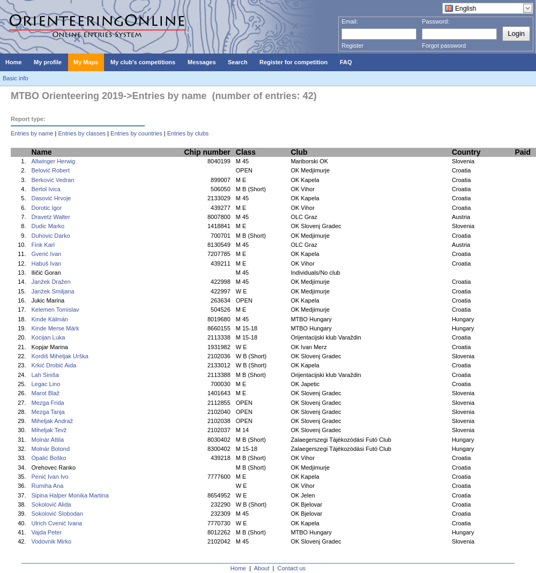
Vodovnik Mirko (51, 541)
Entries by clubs (188, 133)
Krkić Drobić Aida (53, 365)
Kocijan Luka (48, 337)
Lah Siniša (44, 375)
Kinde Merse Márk (55, 328)
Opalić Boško (48, 458)
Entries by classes (82, 133)
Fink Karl (42, 245)
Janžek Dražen (50, 281)
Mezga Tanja (47, 412)
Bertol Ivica (45, 189)
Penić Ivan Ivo (49, 476)
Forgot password (444, 45)
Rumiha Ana (47, 485)
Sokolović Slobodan (57, 513)
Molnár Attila (47, 439)
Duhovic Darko (50, 235)
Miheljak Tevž (48, 430)
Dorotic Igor (46, 208)
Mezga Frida (47, 402)
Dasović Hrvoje (51, 198)
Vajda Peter (46, 532)
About (262, 568)
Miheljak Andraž (52, 421)
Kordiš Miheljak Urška (59, 356)
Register (352, 45)
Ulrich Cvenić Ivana (56, 523)
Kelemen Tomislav (55, 309)
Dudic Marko (47, 226)
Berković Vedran (52, 180)
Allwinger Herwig (53, 161)
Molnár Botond (50, 449)
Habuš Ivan (46, 263)
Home (238, 568)
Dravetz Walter (50, 217)
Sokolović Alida (51, 504)
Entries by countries (136, 133)
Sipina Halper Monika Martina (69, 495)
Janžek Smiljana (52, 291)
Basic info (15, 78)
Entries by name (32, 133)
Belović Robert (50, 170)
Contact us (292, 568)
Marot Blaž (45, 393)
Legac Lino (45, 384)
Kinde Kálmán (49, 319)
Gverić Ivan (46, 254)
